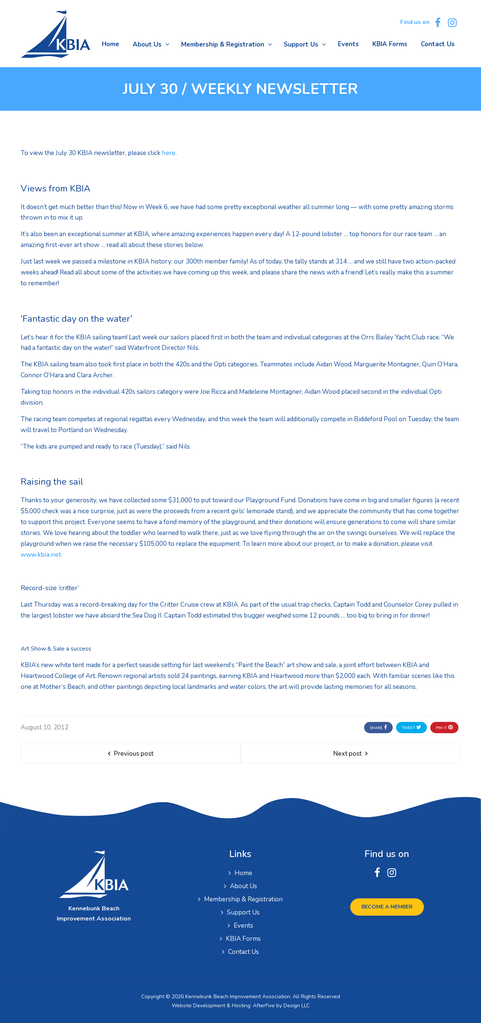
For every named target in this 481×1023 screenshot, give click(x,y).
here (168, 153)
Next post (347, 753)
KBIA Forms (243, 938)
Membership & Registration (243, 899)
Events (243, 925)
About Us (243, 886)
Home (243, 873)
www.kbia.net (41, 554)
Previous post (133, 753)
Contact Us (243, 952)
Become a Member (387, 906)
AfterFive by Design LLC (281, 1005)
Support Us (243, 912)
